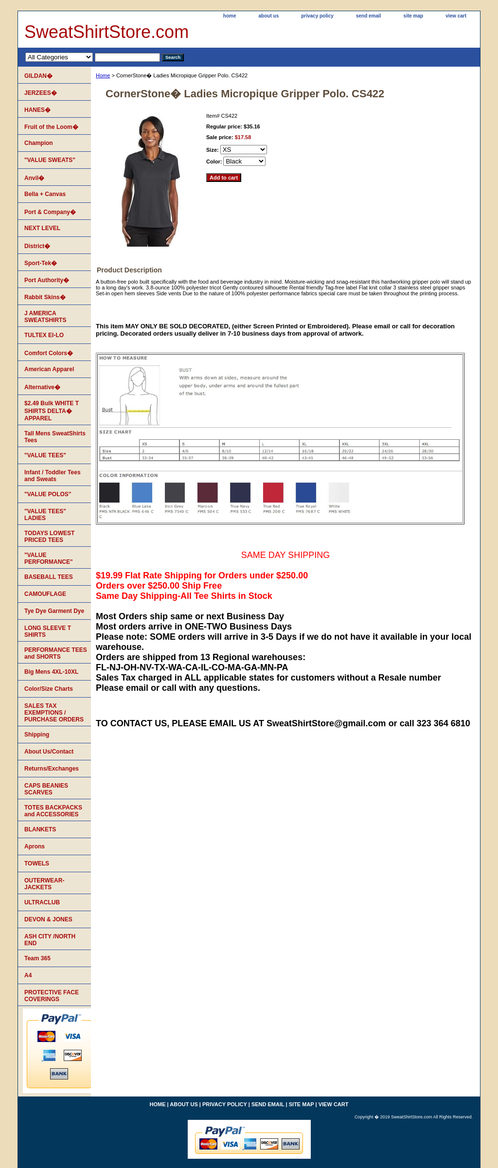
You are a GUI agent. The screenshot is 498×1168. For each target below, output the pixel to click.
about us (269, 15)
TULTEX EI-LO (44, 335)
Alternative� (42, 387)
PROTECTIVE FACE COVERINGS (51, 996)
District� (37, 246)
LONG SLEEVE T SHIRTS (47, 631)
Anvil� (34, 178)
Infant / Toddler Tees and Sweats (52, 476)
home (229, 15)
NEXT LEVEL (42, 228)
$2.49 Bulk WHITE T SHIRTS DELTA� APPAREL (51, 411)
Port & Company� (50, 212)
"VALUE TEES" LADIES (45, 514)
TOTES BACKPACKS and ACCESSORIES (53, 811)
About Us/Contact (48, 751)
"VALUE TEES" (45, 455)
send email (368, 15)
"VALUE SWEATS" (49, 160)
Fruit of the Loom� (51, 127)
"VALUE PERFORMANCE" (48, 558)
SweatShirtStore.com (106, 32)
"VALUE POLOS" (47, 494)
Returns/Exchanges (51, 768)
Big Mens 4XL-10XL (51, 671)
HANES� (37, 110)
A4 (28, 975)
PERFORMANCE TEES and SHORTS (55, 653)
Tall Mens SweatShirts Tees (55, 437)
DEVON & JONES (48, 919)
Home (103, 75)
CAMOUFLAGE (45, 594)
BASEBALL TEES (48, 577)
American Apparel (49, 369)
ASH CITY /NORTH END (49, 940)
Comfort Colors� (48, 353)
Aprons (34, 846)
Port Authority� (46, 280)
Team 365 (37, 958)
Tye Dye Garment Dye (54, 611)
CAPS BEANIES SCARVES (46, 789)
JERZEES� (40, 93)
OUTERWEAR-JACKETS (44, 884)
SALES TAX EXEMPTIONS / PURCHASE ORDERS (54, 712)
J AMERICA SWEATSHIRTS (45, 316)
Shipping (36, 734)
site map (414, 15)
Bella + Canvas (45, 194)
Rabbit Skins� (45, 297)
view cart (455, 15)
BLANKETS (40, 829)
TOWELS (36, 863)
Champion (38, 143)
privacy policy (317, 15)
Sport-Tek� (40, 263)
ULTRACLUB (42, 902)
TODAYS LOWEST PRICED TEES (49, 536)
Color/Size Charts (48, 688)
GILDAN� (38, 75)
